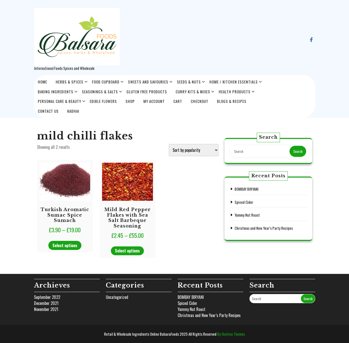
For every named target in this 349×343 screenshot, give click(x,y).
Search (297, 151)
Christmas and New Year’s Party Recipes (264, 228)
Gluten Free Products (146, 91)
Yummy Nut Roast (247, 215)
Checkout (199, 101)
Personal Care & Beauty (59, 101)
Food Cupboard (105, 81)
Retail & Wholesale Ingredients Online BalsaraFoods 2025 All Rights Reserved (174, 334)
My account (154, 101)
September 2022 (47, 297)
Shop (130, 101)
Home (42, 81)
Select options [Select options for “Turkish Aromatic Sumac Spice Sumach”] (64, 245)
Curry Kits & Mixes (193, 91)
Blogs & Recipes (231, 101)
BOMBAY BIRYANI (247, 189)
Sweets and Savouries (148, 81)
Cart (177, 101)
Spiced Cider (244, 202)
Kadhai (73, 111)
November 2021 (46, 309)
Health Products (234, 91)
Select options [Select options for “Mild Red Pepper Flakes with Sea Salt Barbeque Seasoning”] (127, 251)
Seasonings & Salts (100, 91)
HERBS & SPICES (69, 81)
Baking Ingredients (55, 91)
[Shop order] (193, 150)
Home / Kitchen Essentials (233, 81)
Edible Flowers (103, 101)
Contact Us (48, 111)
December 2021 (46, 303)
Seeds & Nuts (189, 81)
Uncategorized (117, 297)
